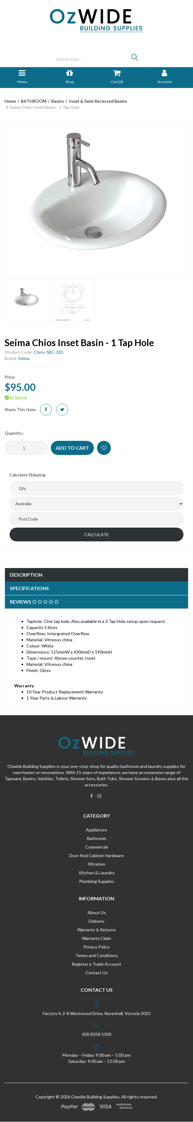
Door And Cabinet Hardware (96, 855)
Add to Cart (72, 448)
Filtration (96, 864)
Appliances (96, 829)
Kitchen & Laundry (97, 872)
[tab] (96, 575)
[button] (104, 448)
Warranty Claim (96, 938)
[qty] (96, 488)
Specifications (29, 588)
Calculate (96, 534)
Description (26, 575)
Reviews (34, 602)
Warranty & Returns (96, 929)
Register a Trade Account (96, 964)
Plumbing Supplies (96, 881)
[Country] (96, 504)
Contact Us (97, 972)
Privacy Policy (96, 946)
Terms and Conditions (96, 955)
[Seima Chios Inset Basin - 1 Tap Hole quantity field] (26, 448)
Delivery (96, 921)
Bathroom (96, 838)
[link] (91, 796)
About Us (96, 912)
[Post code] (96, 519)
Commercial (96, 846)
